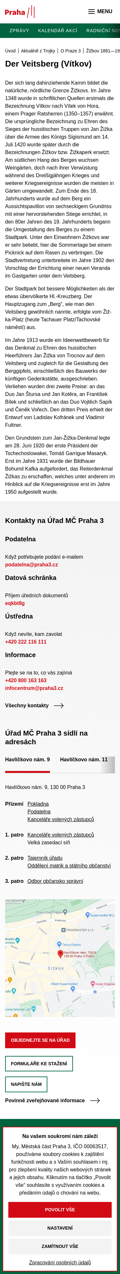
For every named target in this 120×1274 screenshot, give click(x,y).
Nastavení (60, 1228)
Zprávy (19, 30)
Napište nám (26, 1084)
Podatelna (39, 811)
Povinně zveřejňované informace (52, 1100)
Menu (100, 11)
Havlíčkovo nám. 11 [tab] (84, 759)
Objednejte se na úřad (40, 1040)
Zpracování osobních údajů (60, 1262)
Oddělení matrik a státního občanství (69, 865)
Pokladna (38, 804)
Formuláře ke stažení (39, 1063)
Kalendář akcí (57, 30)
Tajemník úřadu (45, 858)
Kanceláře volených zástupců (61, 819)
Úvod (10, 50)
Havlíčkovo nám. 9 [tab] (27, 759)
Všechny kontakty (34, 705)
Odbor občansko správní (55, 881)
